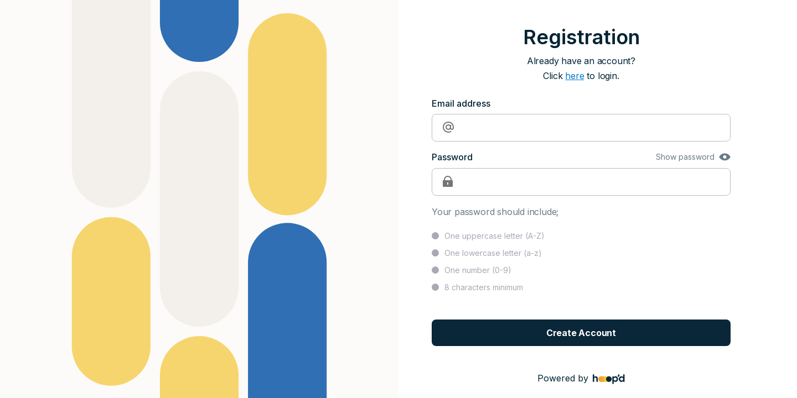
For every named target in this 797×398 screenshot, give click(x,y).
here (574, 75)
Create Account (581, 332)
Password (452, 157)
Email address (461, 103)
